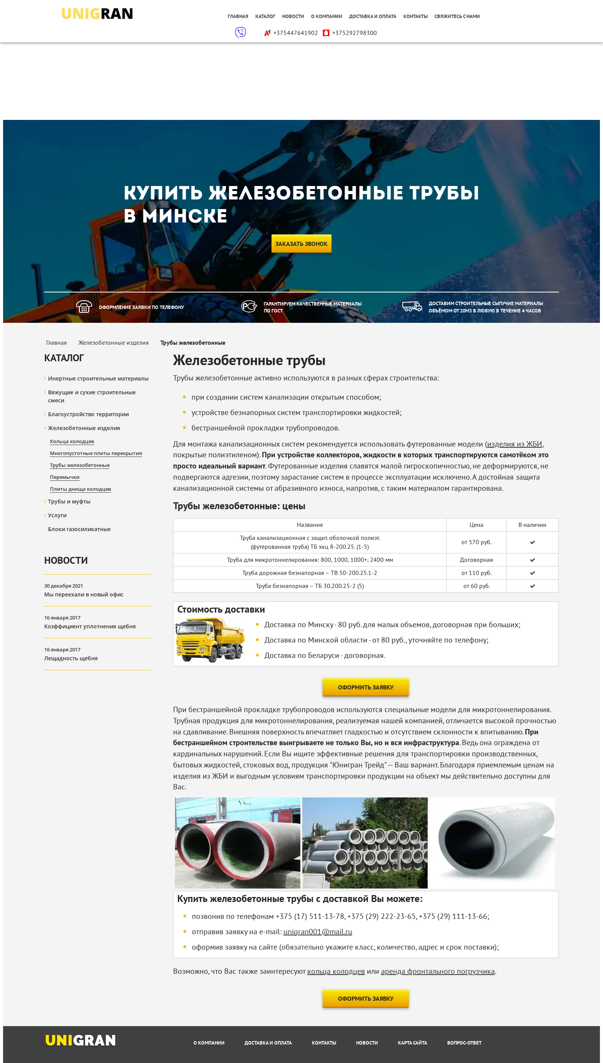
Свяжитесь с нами (457, 16)
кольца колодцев (336, 971)
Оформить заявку (365, 687)
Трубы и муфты (69, 501)
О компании (326, 16)
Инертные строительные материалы (98, 378)
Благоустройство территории (88, 414)
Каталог (265, 16)
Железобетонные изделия (84, 428)
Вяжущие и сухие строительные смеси (92, 396)
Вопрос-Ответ (464, 1043)
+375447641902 (290, 33)
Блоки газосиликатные (79, 529)
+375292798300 (349, 33)
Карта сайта (412, 1043)
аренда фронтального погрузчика (438, 971)
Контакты (415, 16)
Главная (238, 16)
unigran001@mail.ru (317, 932)
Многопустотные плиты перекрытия (96, 453)
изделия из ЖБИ (514, 444)
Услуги (57, 515)
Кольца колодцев (72, 441)
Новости (293, 16)
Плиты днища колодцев (80, 488)
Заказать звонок (301, 243)
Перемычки (65, 476)
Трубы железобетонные (80, 465)
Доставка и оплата (372, 16)
